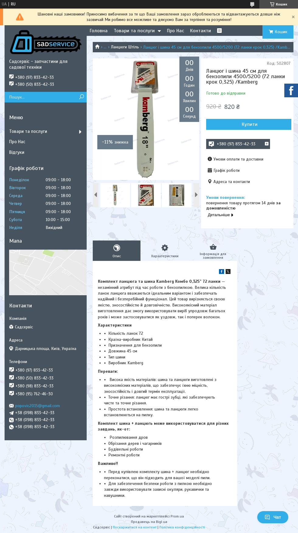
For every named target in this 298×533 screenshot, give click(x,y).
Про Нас (175, 31)
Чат (273, 517)
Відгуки (16, 152)
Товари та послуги (134, 31)
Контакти (200, 31)
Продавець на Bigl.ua (149, 522)
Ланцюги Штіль (125, 47)
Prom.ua (177, 516)
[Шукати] (81, 97)
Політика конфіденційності (182, 527)
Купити (250, 124)
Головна (99, 31)
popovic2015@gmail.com (37, 405)
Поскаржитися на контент (135, 527)
